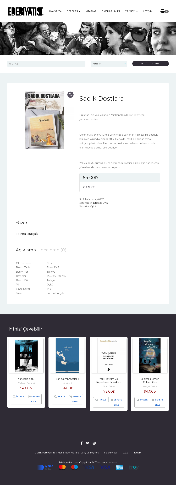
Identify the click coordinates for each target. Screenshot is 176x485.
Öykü (105, 202)
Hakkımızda (111, 452)
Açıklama (26, 249)
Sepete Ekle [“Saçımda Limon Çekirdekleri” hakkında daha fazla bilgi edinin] (159, 402)
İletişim (147, 11)
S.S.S (125, 452)
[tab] (26, 250)
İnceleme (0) (53, 249)
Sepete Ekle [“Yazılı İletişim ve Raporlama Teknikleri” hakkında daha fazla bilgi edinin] (118, 402)
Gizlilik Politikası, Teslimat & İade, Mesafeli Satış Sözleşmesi (67, 452)
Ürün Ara (150, 63)
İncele (20, 396)
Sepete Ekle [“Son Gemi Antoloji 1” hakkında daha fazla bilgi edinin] (76, 399)
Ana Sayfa (55, 11)
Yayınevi (131, 11)
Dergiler (73, 11)
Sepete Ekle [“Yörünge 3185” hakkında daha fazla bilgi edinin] (35, 399)
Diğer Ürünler (111, 11)
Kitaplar (91, 11)
